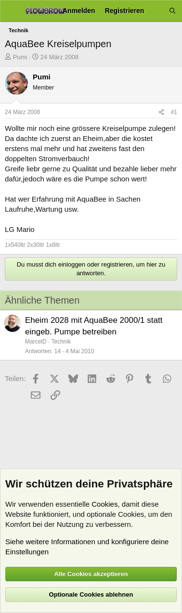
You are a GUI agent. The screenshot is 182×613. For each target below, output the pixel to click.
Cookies (104, 504)
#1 (174, 112)
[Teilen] (161, 112)
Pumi (20, 57)
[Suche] (172, 11)
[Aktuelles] (156, 11)
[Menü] (11, 11)
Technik (61, 341)
